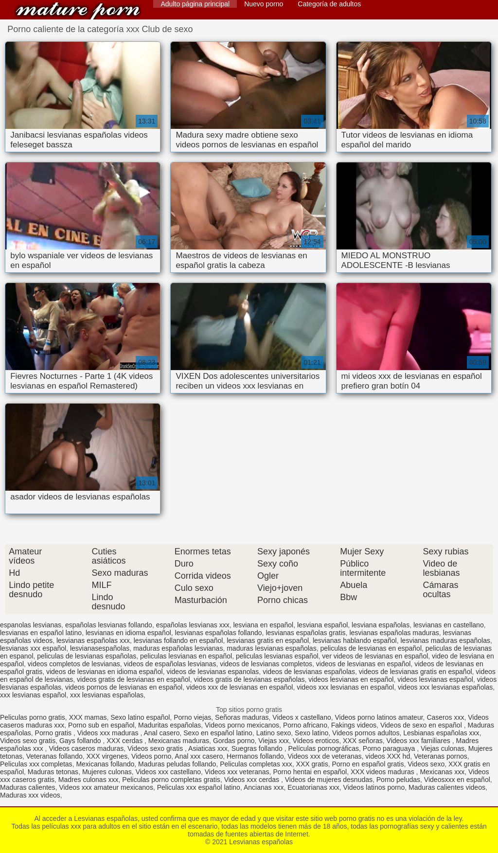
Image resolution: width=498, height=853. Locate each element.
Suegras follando (258, 748)
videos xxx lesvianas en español (345, 687)
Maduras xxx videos (30, 795)
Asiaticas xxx (208, 748)
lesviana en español (263, 625)
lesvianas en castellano (448, 625)
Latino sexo (273, 733)
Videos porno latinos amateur (379, 717)
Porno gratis (54, 733)
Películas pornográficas (323, 748)
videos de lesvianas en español (363, 664)
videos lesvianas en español (350, 679)
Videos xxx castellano (168, 772)
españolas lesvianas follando (108, 625)
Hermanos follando (255, 756)
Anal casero (161, 733)
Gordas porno (234, 741)
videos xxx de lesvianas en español (239, 687)
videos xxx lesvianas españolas (445, 687)
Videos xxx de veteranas (324, 756)
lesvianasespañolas (99, 648)
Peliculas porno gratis (32, 717)
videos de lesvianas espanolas (212, 671)
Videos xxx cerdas (252, 779)
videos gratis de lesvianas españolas (249, 679)
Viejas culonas (442, 748)
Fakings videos (353, 725)
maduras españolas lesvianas (178, 648)
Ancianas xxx (264, 787)
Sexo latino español (140, 717)
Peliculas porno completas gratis (171, 779)
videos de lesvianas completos (266, 664)
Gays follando (81, 741)
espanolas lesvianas (30, 625)
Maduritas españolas (169, 725)
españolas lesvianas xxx (193, 625)
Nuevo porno (263, 4)
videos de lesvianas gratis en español (415, 671)
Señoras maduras (242, 717)
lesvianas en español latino (41, 633)
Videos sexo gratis (27, 741)
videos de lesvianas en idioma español (104, 671)
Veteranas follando (54, 756)
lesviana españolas (380, 625)
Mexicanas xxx (442, 772)
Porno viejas (192, 717)
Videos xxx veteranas (237, 772)
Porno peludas (398, 779)
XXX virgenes (106, 756)
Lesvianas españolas (77, 10)
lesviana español (322, 625)
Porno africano (305, 725)
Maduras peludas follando (177, 764)
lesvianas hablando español (355, 640)
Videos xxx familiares (419, 741)
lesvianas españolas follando (218, 633)
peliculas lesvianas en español (186, 656)
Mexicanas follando (105, 764)
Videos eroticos (316, 741)
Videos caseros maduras (86, 748)
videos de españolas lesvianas (170, 664)
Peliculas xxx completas (36, 764)
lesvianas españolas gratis (305, 633)
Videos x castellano (301, 717)
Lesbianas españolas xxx (441, 733)
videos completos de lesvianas (74, 664)
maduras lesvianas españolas (271, 648)
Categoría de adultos (329, 4)
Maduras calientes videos (447, 787)
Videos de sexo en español (422, 725)
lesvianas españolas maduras (394, 633)
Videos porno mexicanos (242, 725)
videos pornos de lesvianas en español (123, 687)
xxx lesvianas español (33, 695)
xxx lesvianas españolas (106, 695)
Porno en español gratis (368, 764)
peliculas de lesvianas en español (371, 648)
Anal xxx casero (199, 756)
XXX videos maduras (383, 772)
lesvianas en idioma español (128, 633)
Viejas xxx (273, 741)
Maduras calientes (27, 787)
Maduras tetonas (53, 772)
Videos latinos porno (374, 787)
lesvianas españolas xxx (93, 640)
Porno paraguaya (390, 748)
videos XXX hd (387, 756)
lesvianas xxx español (33, 648)
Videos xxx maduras (109, 733)
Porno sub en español (101, 725)
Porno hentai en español (310, 772)
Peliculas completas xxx (256, 764)
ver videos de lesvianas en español (375, 656)
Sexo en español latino (217, 733)
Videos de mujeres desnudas (329, 779)
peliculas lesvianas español (277, 656)
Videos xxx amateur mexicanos (106, 787)
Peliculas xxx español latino (198, 787)
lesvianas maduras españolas (445, 640)
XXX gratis (312, 764)
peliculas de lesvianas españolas (86, 656)
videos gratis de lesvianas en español (133, 679)
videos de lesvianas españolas (309, 671)
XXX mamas (88, 717)
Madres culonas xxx (88, 779)
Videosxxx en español (457, 779)
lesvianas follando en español (178, 640)
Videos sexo (426, 764)
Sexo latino (311, 733)
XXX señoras (363, 741)
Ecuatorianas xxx (313, 787)
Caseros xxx (445, 717)
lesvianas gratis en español (268, 640)
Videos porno (151, 756)
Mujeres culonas (107, 772)
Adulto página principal (195, 4)
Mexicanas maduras (178, 741)
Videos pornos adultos (365, 733)
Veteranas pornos (440, 756)
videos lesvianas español (435, 679)
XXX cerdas (125, 741)
